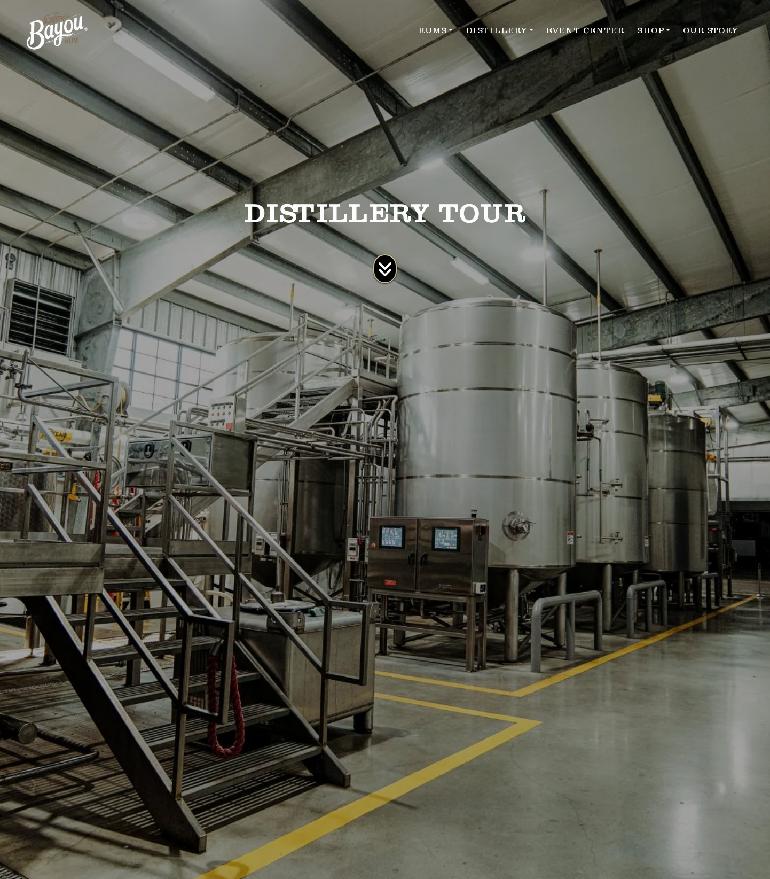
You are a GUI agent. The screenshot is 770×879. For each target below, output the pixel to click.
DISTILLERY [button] (496, 30)
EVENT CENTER (585, 30)
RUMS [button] (432, 30)
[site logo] (57, 31)
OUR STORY (710, 30)
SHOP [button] (650, 30)
